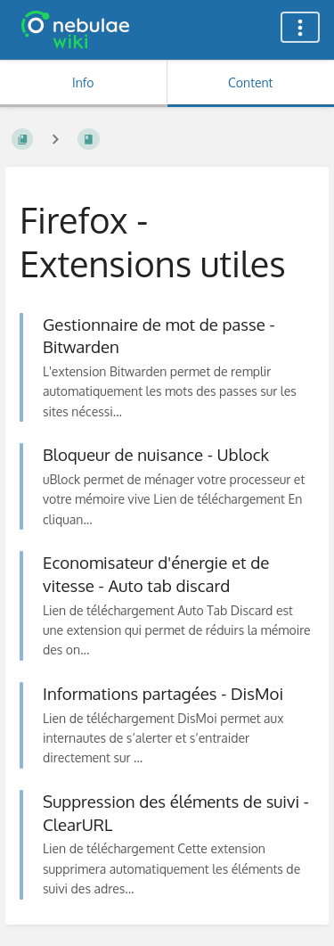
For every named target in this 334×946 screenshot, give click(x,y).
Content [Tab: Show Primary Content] (250, 82)
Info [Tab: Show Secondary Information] (83, 82)
